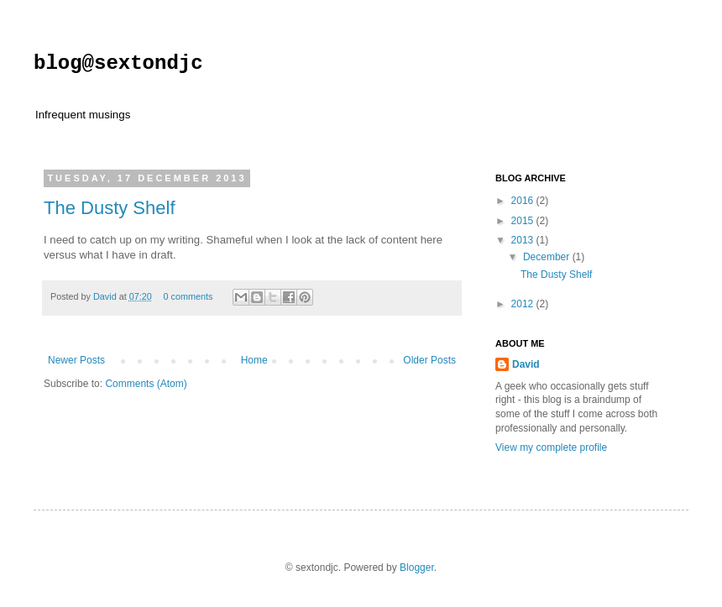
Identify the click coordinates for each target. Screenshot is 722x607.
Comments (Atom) (145, 384)
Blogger (417, 567)
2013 (523, 240)
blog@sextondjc (118, 63)
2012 (523, 304)
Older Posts (429, 360)
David (106, 296)
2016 (523, 201)
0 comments (187, 296)
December (548, 257)
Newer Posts (76, 360)
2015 (523, 221)
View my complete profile (551, 447)
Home (254, 360)
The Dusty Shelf (109, 207)
